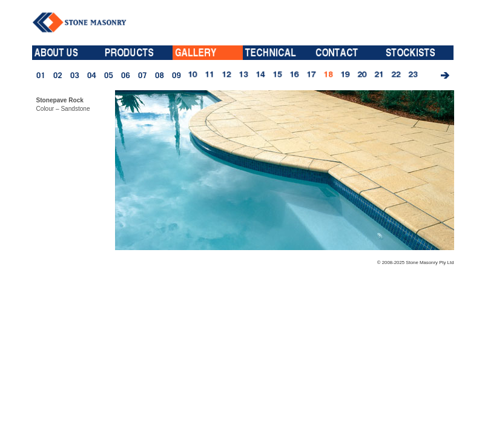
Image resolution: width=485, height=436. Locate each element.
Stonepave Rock (60, 100)
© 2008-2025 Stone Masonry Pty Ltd (415, 262)
